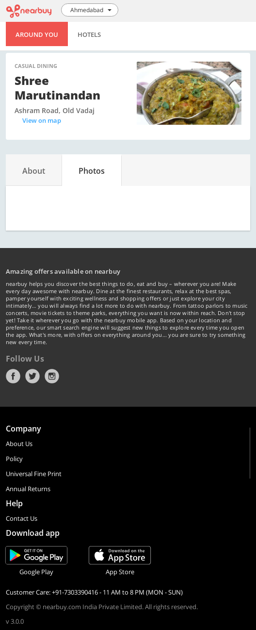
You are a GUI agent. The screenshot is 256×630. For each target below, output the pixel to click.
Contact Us (21, 518)
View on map (41, 120)
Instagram (52, 376)
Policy (14, 458)
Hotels (89, 34)
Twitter (32, 376)
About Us (19, 443)
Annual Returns (28, 488)
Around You (37, 34)
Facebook (13, 376)
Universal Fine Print (34, 473)
